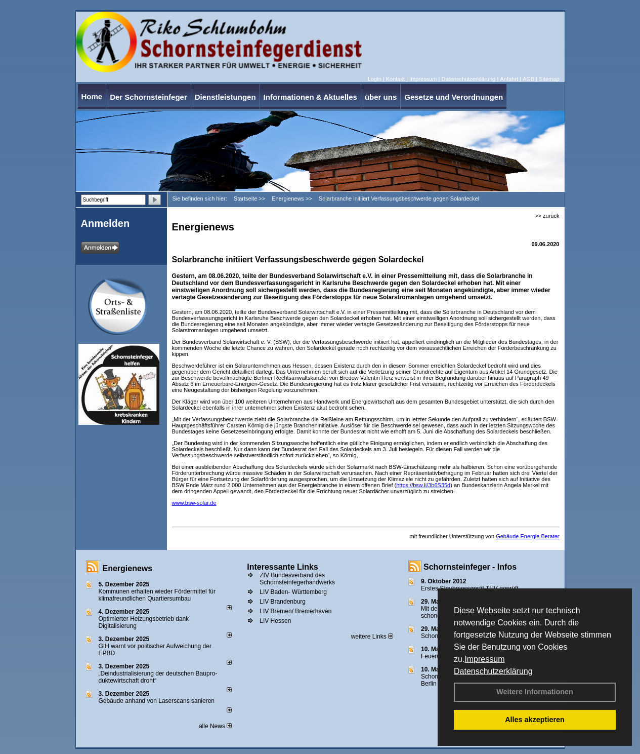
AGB (528, 79)
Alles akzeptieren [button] (535, 720)
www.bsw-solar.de (194, 503)
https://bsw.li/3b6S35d (423, 485)
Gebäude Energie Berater (527, 536)
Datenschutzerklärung (493, 671)
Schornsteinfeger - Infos (470, 567)
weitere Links (372, 636)
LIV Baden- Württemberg (293, 592)
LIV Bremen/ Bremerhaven (295, 611)
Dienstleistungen (225, 97)
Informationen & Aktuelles (310, 97)
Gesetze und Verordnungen (453, 97)
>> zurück (547, 216)
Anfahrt (509, 79)
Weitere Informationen (534, 692)
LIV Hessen (275, 620)
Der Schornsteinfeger (148, 97)
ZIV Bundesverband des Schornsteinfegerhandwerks (297, 579)
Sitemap (549, 79)
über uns (381, 97)
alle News (215, 726)
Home (92, 96)
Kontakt (395, 79)
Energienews (128, 568)
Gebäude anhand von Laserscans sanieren (157, 700)
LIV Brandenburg (283, 601)
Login (374, 79)
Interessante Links (282, 567)
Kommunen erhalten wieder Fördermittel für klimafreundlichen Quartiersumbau (157, 595)
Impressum (484, 659)
